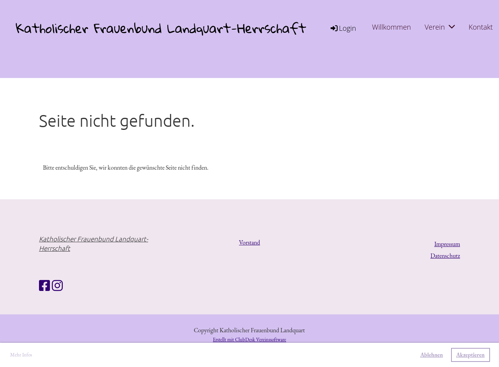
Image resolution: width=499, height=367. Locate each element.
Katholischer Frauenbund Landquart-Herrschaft (161, 28)
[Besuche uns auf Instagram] (57, 286)
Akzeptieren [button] (470, 354)
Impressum (447, 244)
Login (342, 28)
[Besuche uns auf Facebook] (44, 286)
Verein (440, 27)
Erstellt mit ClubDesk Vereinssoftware (249, 339)
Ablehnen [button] (431, 354)
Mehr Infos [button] (21, 354)
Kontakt (481, 27)
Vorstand (249, 242)
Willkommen (391, 27)
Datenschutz (445, 256)
